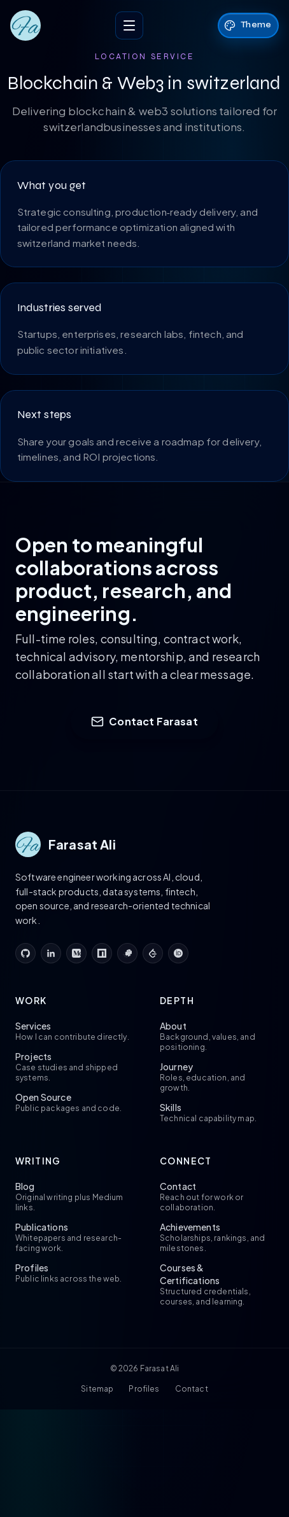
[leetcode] (153, 953)
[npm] (102, 953)
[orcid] (178, 953)
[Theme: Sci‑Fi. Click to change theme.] (248, 25)
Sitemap (97, 1389)
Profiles (144, 1389)
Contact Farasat (144, 721)
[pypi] (127, 953)
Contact (191, 1389)
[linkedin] (51, 953)
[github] (25, 953)
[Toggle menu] (129, 25)
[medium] (76, 953)
